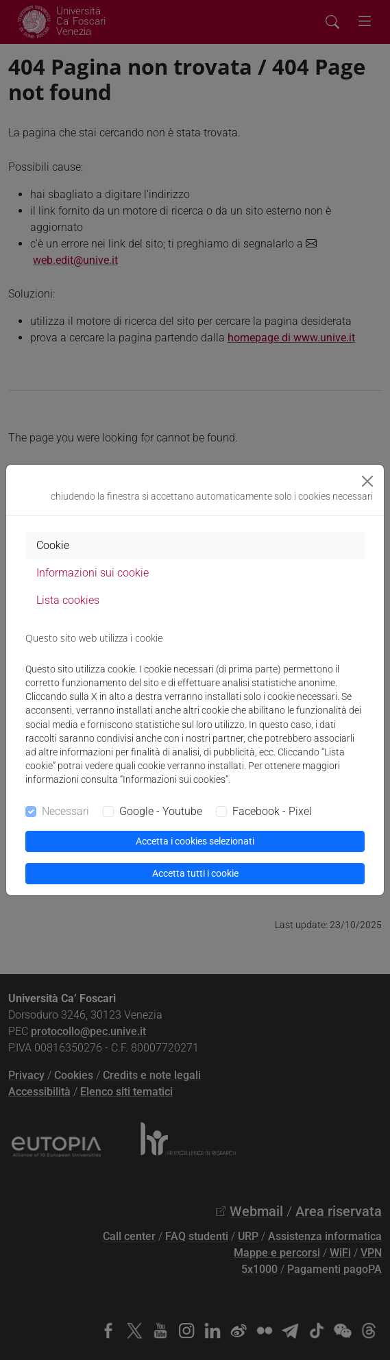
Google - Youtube (160, 811)
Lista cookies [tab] (67, 600)
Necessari (65, 811)
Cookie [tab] (52, 545)
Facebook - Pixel (272, 811)
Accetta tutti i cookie (195, 873)
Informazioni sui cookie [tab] (92, 572)
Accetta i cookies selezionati (195, 841)
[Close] (367, 481)
